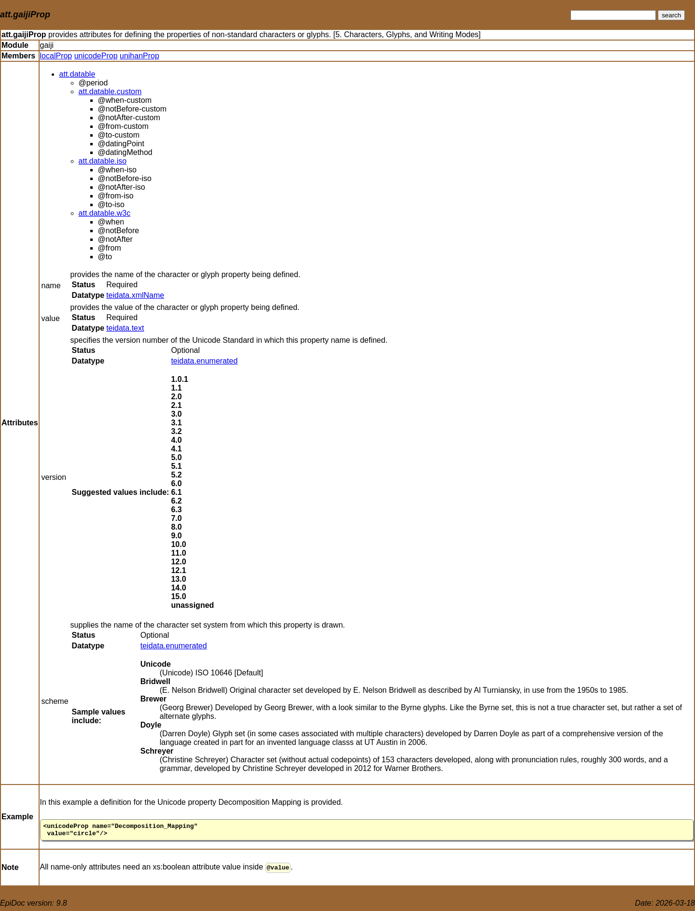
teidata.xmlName (135, 295)
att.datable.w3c (105, 213)
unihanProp (139, 56)
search (671, 15)
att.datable (77, 74)
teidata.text (125, 328)
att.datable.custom (110, 91)
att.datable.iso (103, 161)
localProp (56, 56)
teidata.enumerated (204, 361)
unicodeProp (96, 56)
